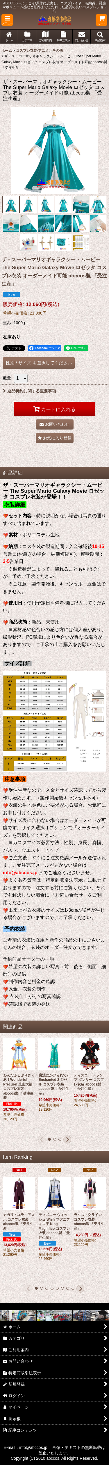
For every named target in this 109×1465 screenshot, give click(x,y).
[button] (7, 20)
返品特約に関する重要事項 (29, 391)
